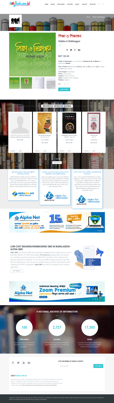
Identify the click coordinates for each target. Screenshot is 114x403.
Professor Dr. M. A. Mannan (91, 61)
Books (53, 4)
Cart (20, 151)
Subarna (68, 63)
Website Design (69, 397)
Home (46, 4)
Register (93, 4)
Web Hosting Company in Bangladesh (37, 399)
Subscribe (98, 366)
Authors (70, 4)
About (77, 4)
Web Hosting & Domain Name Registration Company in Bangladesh (39, 385)
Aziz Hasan (71, 72)
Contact (84, 4)
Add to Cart (64, 89)
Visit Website (17, 271)
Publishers (61, 4)
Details (13, 151)
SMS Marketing (45, 255)
